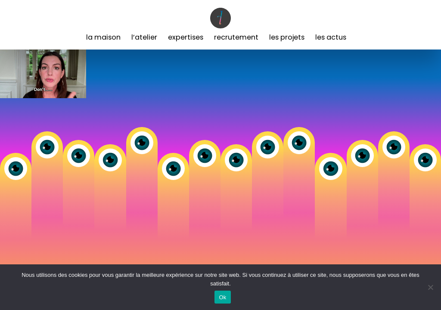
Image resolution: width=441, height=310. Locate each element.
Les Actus (330, 37)
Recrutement (236, 37)
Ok (222, 297)
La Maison (103, 37)
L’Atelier (144, 37)
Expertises (185, 37)
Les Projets (286, 37)
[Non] (430, 287)
